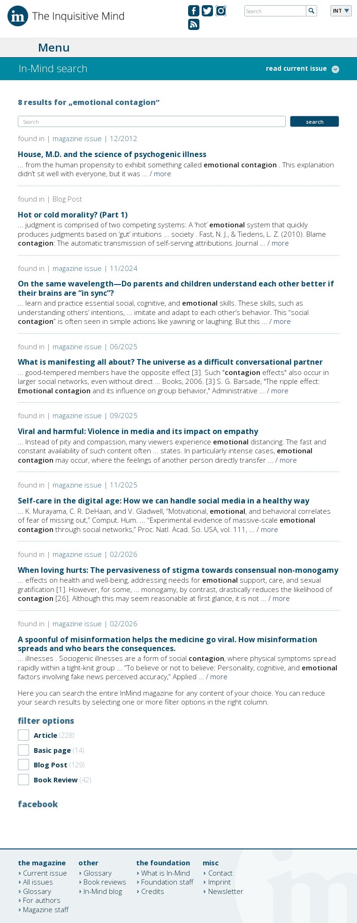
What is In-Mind (165, 872)
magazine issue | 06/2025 (95, 346)
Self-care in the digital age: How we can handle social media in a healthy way (163, 500)
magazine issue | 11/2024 (95, 268)
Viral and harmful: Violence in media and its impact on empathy (138, 431)
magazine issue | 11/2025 (95, 484)
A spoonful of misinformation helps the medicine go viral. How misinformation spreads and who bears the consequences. (167, 643)
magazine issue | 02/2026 (95, 554)
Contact (220, 872)
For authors (42, 900)
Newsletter (225, 890)
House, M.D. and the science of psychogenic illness (112, 154)
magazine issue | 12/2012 (95, 138)
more (162, 173)
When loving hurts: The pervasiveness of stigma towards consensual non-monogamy (178, 570)
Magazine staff (45, 909)
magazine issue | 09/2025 (95, 415)
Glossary (37, 890)
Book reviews (105, 881)
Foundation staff (167, 881)
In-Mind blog (103, 890)
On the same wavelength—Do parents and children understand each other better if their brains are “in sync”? (176, 288)
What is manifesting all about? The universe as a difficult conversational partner (170, 362)
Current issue (45, 872)
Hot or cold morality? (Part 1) (73, 215)
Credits (152, 890)
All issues (38, 881)
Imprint (219, 881)
